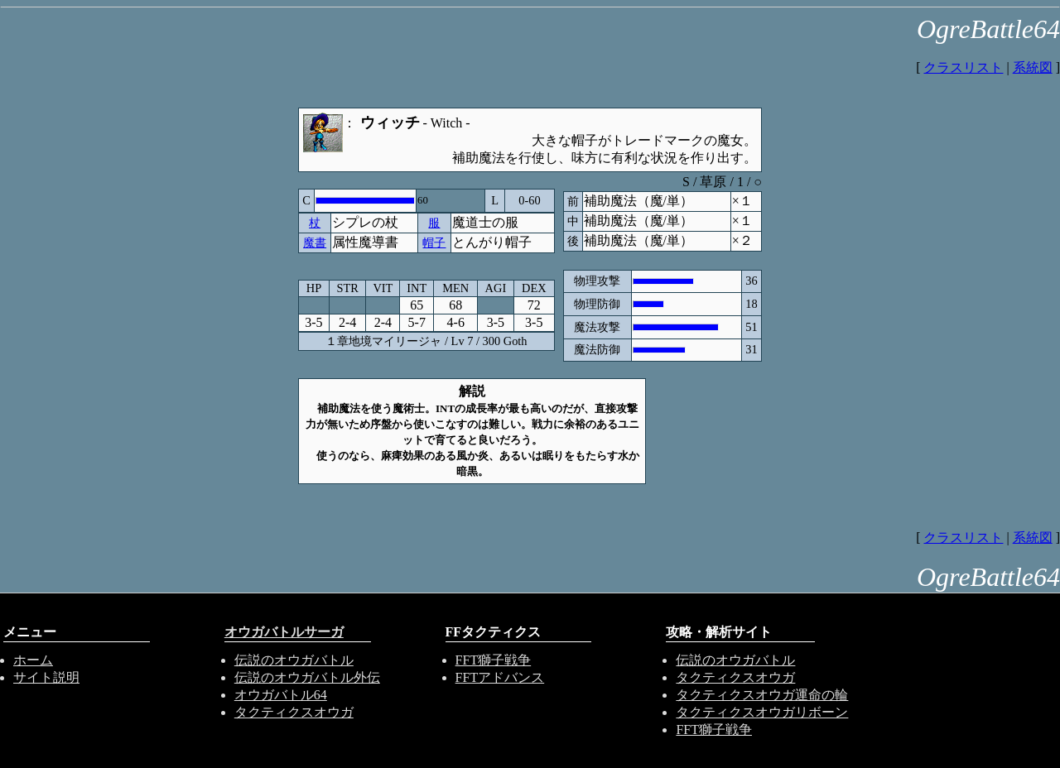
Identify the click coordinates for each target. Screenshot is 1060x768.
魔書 (314, 242)
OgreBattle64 (988, 29)
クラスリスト (963, 67)
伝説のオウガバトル (294, 660)
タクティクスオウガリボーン (762, 712)
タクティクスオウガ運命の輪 (762, 695)
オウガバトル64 (280, 695)
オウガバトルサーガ (284, 632)
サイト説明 (46, 677)
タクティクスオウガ (294, 712)
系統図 (1033, 67)
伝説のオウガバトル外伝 (307, 677)
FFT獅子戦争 (493, 660)
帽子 (434, 242)
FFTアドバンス (500, 677)
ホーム (33, 660)
